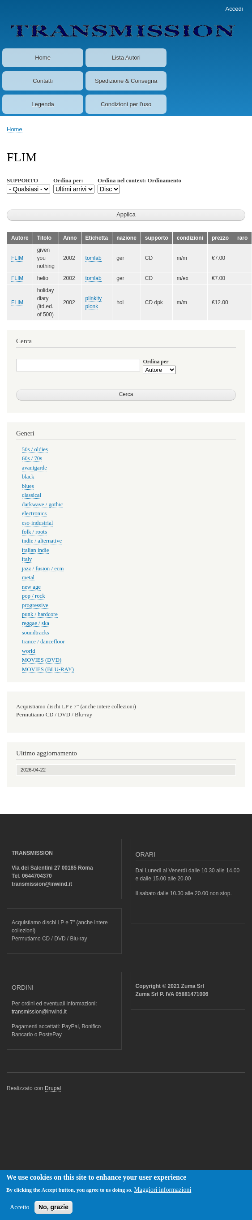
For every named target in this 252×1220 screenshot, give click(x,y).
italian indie (35, 550)
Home (43, 57)
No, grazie (53, 1212)
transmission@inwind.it (39, 1012)
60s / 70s (32, 458)
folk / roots (34, 532)
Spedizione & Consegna (126, 81)
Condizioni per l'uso (126, 104)
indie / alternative (42, 541)
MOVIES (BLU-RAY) (48, 669)
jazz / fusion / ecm (43, 568)
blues (28, 486)
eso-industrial (37, 523)
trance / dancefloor (43, 641)
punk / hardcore (40, 614)
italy (27, 559)
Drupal (53, 1088)
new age (31, 587)
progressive (35, 605)
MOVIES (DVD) (41, 660)
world (28, 651)
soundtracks (35, 632)
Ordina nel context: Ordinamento (139, 180)
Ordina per (155, 361)
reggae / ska (35, 623)
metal (28, 577)
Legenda (42, 104)
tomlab (93, 258)
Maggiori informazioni (162, 1195)
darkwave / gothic (42, 504)
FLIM (17, 258)
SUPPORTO (22, 180)
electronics (34, 513)
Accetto (20, 1212)
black (28, 477)
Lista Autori (125, 57)
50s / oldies (35, 449)
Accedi (234, 8)
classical (31, 495)
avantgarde (34, 468)
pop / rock (33, 596)
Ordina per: (68, 180)
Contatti (43, 81)
